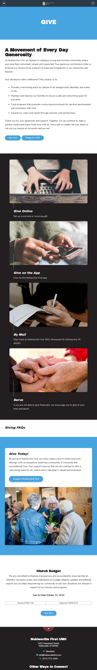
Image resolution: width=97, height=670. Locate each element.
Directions (48, 651)
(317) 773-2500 (48, 658)
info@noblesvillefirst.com (48, 655)
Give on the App (27, 272)
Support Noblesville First (26, 478)
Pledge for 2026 (32, 137)
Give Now (12, 137)
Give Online (23, 211)
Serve (18, 400)
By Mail (20, 334)
